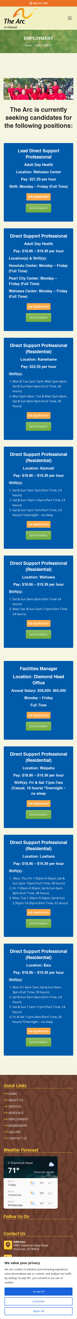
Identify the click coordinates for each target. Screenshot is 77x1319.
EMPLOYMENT (18, 1119)
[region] (38, 1288)
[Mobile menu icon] (69, 18)
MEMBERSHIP (17, 1125)
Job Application (38, 196)
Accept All (38, 1291)
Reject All (38, 1311)
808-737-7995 (38, 3)
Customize (38, 1301)
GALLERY (14, 1132)
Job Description (38, 208)
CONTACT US (17, 1138)
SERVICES (14, 1106)
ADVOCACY (15, 1113)
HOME (12, 1094)
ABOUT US (15, 1100)
